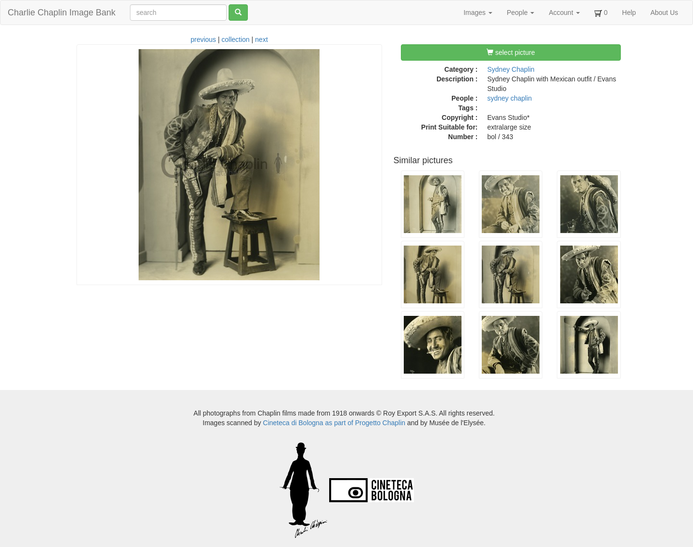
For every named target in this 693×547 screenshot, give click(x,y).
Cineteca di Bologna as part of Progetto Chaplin (334, 423)
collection (235, 39)
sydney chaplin (510, 98)
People (520, 12)
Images (477, 12)
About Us (664, 12)
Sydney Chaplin (511, 69)
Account (564, 12)
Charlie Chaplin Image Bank (62, 12)
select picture (511, 52)
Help (629, 12)
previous (203, 39)
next (261, 39)
